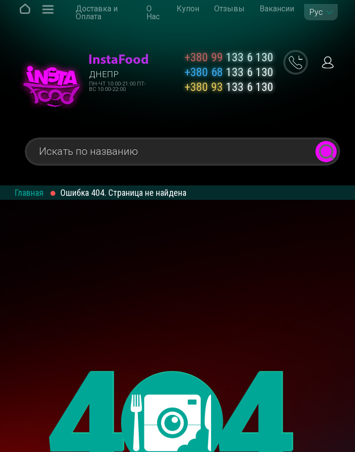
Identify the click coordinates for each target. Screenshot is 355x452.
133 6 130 (228, 57)
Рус (316, 12)
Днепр (104, 74)
